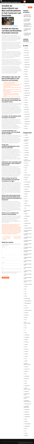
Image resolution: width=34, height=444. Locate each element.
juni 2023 (26, 128)
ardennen (26, 157)
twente (26, 383)
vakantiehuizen (27, 409)
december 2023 (27, 114)
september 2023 (27, 121)
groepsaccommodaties (28, 284)
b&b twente (26, 177)
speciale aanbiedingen (16, 232)
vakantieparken (27, 414)
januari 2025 (27, 83)
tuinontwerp (27, 378)
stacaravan (26, 366)
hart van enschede (17, 229)
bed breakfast (27, 184)
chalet (26, 198)
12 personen (27, 137)
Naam (3, 257)
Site (2, 267)
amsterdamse (27, 152)
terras (26, 373)
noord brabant (27, 334)
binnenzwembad (27, 191)
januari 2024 (27, 111)
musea (8, 231)
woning (26, 428)
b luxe (26, 170)
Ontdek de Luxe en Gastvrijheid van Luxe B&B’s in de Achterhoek (27, 15)
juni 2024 (26, 100)
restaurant (26, 351)
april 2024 (26, 104)
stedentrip (26, 371)
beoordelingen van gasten (6, 226)
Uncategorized (27, 385)
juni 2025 (26, 71)
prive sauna (26, 349)
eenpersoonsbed (27, 205)
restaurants (4, 232)
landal (26, 305)
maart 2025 (26, 78)
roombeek (26, 353)
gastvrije (6, 229)
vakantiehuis (27, 391)
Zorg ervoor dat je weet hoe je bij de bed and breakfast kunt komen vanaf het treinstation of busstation (11, 94)
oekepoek (26, 339)
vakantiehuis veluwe (28, 403)
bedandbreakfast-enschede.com (11, 2)
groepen (26, 225)
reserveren (19, 231)
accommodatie (6, 224)
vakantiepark (27, 411)
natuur (26, 327)
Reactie (3, 246)
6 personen (26, 143)
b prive (26, 172)
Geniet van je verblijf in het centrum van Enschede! (11, 96)
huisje (26, 293)
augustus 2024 (27, 95)
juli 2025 (26, 69)
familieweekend (27, 216)
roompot (26, 356)
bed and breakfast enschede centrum (11, 225)
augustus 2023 (27, 123)
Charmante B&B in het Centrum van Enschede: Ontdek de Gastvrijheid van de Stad (6, 238)
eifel (25, 208)
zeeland (26, 433)
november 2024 (27, 88)
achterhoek (26, 150)
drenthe (26, 203)
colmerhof (26, 200)
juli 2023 (26, 126)
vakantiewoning (27, 416)
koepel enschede (27, 298)
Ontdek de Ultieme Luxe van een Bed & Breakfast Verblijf (27, 19)
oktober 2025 (27, 62)
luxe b (26, 319)
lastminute (26, 312)
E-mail (3, 262)
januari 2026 (27, 55)
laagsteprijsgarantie (28, 303)
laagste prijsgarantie (28, 300)
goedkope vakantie (28, 223)
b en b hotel (26, 165)
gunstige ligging (11, 229)
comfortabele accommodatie (12, 228)
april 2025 (26, 76)
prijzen (26, 346)
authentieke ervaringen (13, 224)
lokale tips (5, 231)
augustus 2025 (27, 66)
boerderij (26, 193)
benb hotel (26, 189)
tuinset (26, 380)
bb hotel (26, 179)
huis (25, 291)
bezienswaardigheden (10, 227)
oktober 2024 (27, 90)
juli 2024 (26, 97)
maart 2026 (26, 50)
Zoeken (24, 5)
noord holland (27, 337)
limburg (26, 317)
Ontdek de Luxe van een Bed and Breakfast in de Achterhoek (27, 34)
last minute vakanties (28, 310)
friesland (26, 218)
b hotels (26, 167)
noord (26, 332)
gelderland (26, 220)
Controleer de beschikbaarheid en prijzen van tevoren (12, 84)
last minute (26, 307)
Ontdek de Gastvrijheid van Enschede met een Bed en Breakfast (17, 237)
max (25, 325)
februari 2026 (27, 52)
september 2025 (27, 64)
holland (26, 286)
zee (25, 430)
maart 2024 (26, 107)
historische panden (5, 230)
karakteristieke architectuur (13, 230)
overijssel (26, 344)
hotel (25, 288)
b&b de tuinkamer (27, 174)
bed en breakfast (27, 186)
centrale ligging (4, 228)
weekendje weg (27, 426)
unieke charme (4, 233)
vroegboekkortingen (10, 233)
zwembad (26, 435)
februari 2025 (27, 81)
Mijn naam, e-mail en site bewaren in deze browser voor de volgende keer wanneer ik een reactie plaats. (12, 272)
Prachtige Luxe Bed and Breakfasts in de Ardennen (27, 29)
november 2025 (27, 59)
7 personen (26, 145)
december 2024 (27, 85)
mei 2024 (26, 102)
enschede (26, 213)
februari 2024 (27, 109)
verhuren (26, 421)
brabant (26, 196)
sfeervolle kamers (9, 232)
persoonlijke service (13, 231)
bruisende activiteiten (17, 227)
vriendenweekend (27, 423)
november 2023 (27, 116)
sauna (26, 358)
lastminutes (26, 314)
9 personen (26, 147)
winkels (15, 233)
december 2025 (27, 57)
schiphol (26, 360)
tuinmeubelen (27, 376)
